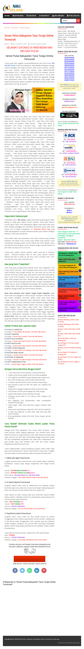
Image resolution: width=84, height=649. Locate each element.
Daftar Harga (18, 16)
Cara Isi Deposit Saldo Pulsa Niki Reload (31, 509)
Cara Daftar (31, 16)
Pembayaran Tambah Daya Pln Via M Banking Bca (68, 254)
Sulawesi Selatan (41, 44)
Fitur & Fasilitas (73, 16)
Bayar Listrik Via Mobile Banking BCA (66, 297)
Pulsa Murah (33, 44)
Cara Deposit (44, 16)
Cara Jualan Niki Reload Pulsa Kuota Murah (32, 540)
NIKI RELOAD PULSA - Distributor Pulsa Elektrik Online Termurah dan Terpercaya (37, 639)
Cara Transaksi (58, 16)
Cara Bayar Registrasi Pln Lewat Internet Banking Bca (68, 266)
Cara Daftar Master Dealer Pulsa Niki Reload (33, 477)
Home (7, 16)
